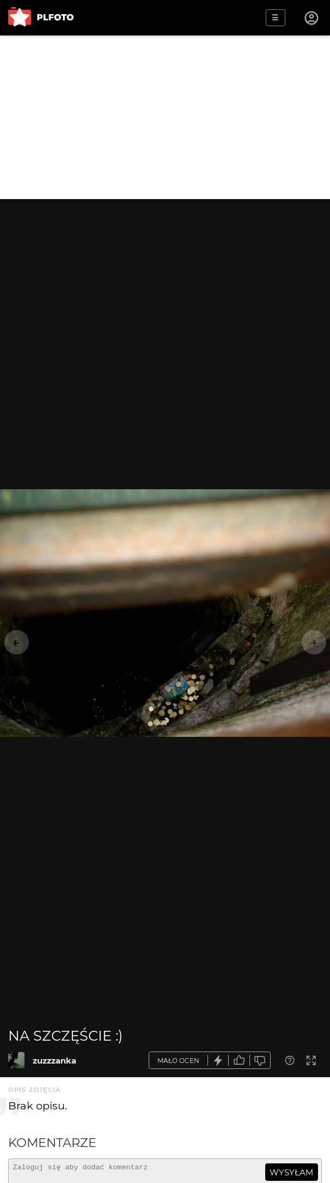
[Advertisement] (165, 117)
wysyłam (291, 1172)
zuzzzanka (54, 1060)
